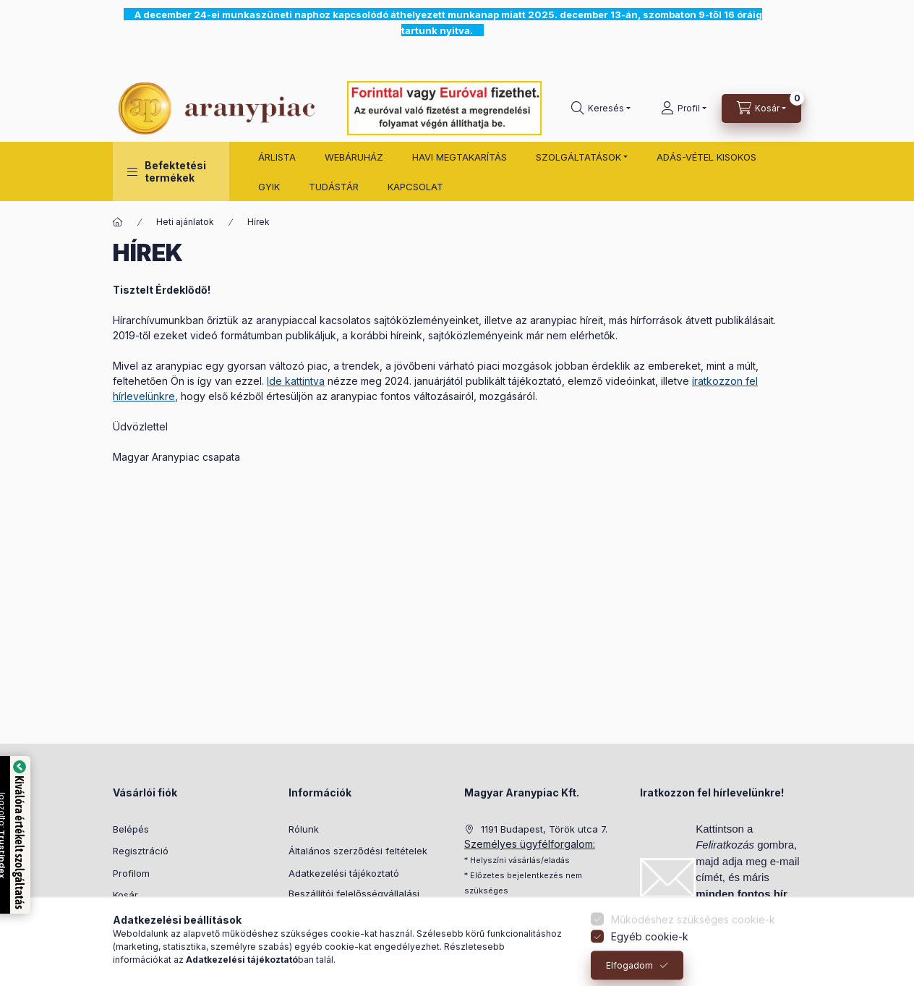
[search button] (601, 108)
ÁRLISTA (277, 157)
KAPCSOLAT (415, 186)
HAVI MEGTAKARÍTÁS (459, 157)
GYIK (269, 186)
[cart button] (761, 108)
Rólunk (304, 829)
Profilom (131, 873)
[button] (171, 171)
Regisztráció (140, 851)
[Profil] (684, 108)
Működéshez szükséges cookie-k (693, 939)
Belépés (131, 829)
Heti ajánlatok (185, 221)
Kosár (125, 895)
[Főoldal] (118, 222)
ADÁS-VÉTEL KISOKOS (706, 157)
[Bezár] (792, 37)
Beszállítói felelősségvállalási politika (354, 901)
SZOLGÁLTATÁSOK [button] (578, 157)
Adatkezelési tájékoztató (344, 873)
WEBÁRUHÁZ (354, 157)
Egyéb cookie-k (649, 957)
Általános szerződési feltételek (358, 851)
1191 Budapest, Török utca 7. (544, 829)
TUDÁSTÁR (334, 186)
